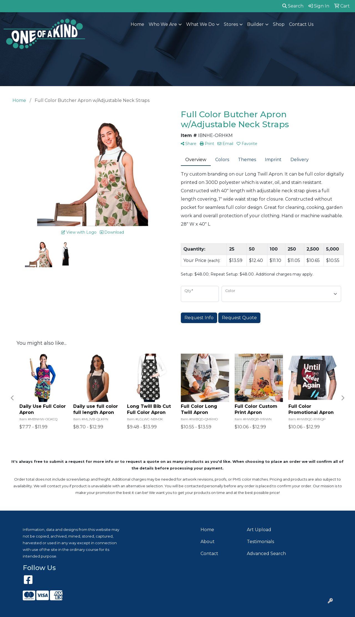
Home (137, 24)
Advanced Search (266, 553)
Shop (279, 24)
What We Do (200, 24)
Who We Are (163, 24)
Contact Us (301, 24)
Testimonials (260, 541)
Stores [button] (231, 24)
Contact (209, 553)
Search (292, 6)
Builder (255, 24)
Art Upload (259, 529)
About (208, 541)
